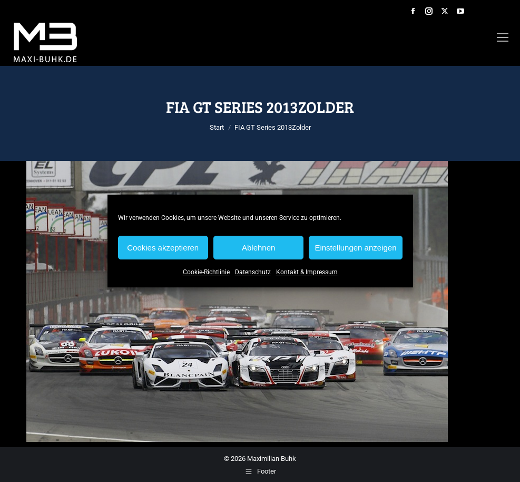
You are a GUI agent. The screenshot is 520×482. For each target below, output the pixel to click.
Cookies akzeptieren (163, 247)
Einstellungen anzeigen (355, 247)
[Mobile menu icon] (502, 37)
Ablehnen (258, 247)
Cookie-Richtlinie (206, 272)
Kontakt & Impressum (307, 272)
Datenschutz (253, 272)
